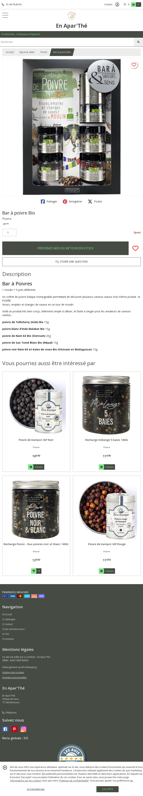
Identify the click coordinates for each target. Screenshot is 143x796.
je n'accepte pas (35, 789)
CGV (5, 634)
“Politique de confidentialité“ (74, 780)
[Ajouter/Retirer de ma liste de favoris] (135, 248)
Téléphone (9, 712)
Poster (95, 201)
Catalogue (8, 619)
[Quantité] (9, 232)
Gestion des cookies (13, 672)
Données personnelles (14, 677)
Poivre (43, 52)
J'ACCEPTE (107, 789)
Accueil (10, 52)
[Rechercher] (138, 42)
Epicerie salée (27, 52)
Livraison (8, 638)
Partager (49, 201)
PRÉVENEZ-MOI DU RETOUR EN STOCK (65, 248)
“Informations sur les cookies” (26, 780)
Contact (108, 4)
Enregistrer (72, 201)
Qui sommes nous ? (13, 629)
